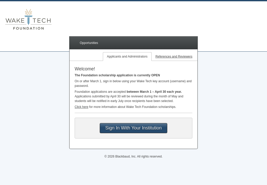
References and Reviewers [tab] (173, 56)
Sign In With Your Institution (133, 128)
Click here (81, 107)
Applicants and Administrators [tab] (127, 56)
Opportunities (89, 43)
